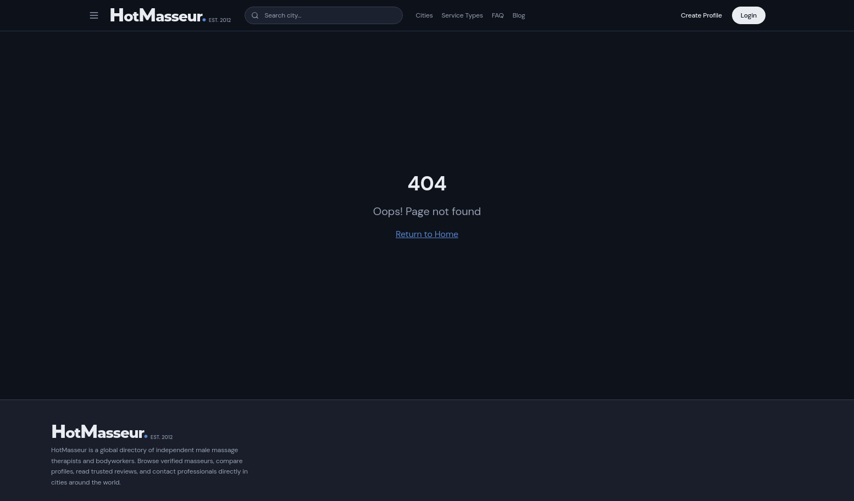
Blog (519, 15)
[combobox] (324, 15)
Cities (424, 15)
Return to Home (427, 234)
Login (749, 15)
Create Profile (701, 15)
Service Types (462, 15)
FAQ (498, 15)
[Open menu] (94, 15)
